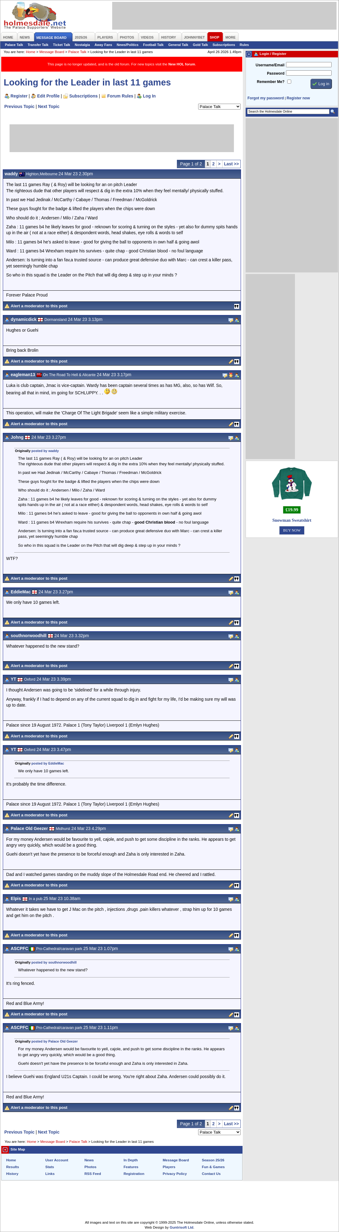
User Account (56, 1160)
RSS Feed (92, 1174)
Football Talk (153, 45)
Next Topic (48, 106)
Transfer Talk (38, 45)
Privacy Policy (175, 1174)
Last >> (231, 163)
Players (169, 1167)
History (12, 1174)
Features (131, 1167)
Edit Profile (48, 95)
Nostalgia (82, 45)
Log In (149, 95)
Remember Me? (270, 82)
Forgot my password (265, 98)
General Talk (178, 45)
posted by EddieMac (47, 763)
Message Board (51, 52)
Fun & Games (213, 1167)
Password (275, 73)
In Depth (131, 1160)
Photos (90, 1167)
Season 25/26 (213, 1160)
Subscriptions (224, 45)
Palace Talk (14, 45)
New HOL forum (181, 64)
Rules (244, 45)
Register (18, 95)
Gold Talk (200, 45)
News (89, 1160)
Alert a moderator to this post (39, 306)
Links (50, 1174)
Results (12, 1167)
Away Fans (103, 45)
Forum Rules (120, 95)
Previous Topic (19, 106)
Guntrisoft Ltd (182, 1227)
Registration (134, 1174)
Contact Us (211, 1174)
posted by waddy (45, 451)
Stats (49, 1167)
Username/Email (269, 65)
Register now (298, 98)
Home (30, 52)
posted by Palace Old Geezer (54, 1041)
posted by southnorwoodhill (53, 962)
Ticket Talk (61, 45)
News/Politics (128, 45)
